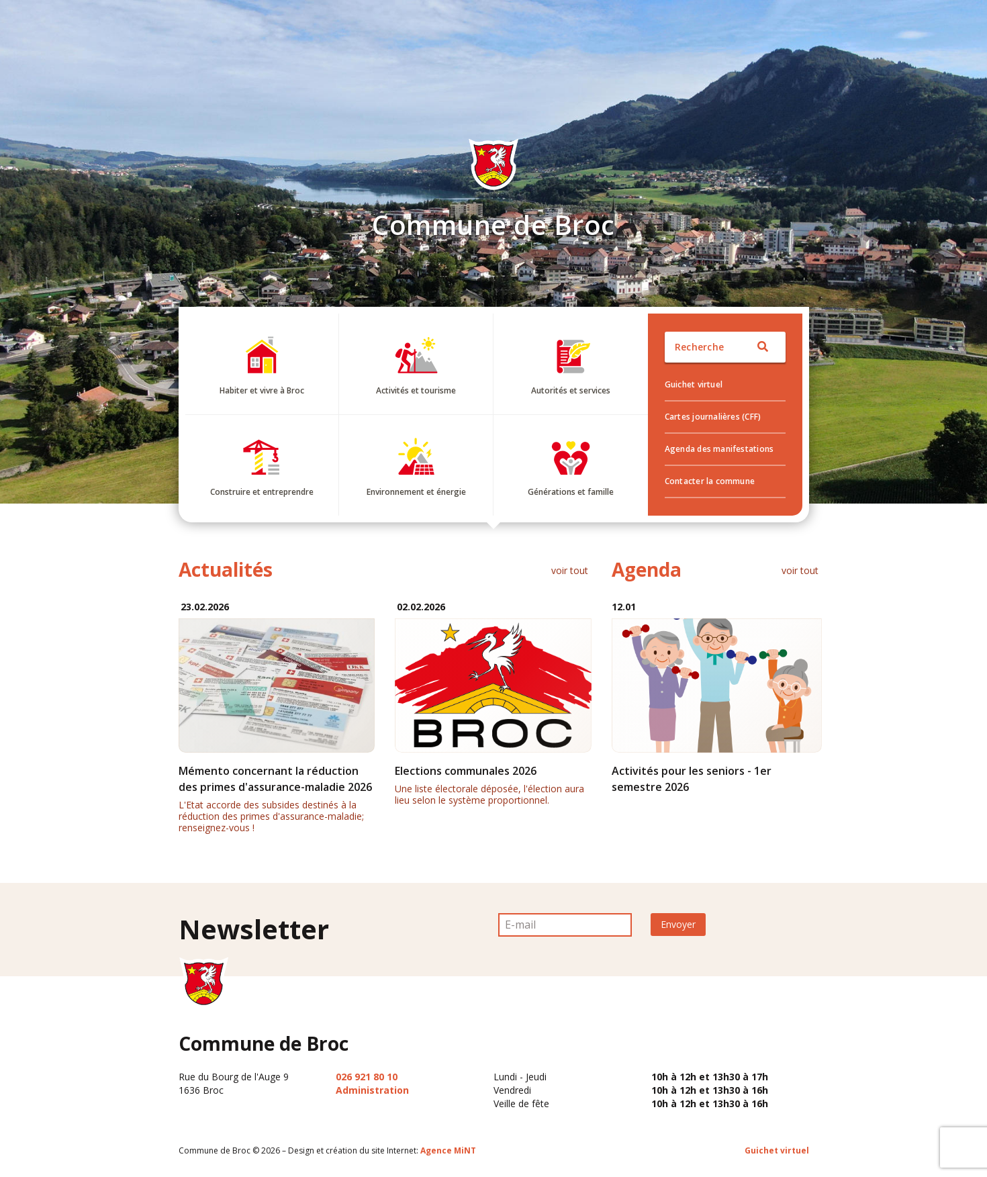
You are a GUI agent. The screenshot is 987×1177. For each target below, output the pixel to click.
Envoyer (678, 924)
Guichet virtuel (693, 384)
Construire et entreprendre (262, 492)
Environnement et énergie (416, 492)
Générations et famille (571, 492)
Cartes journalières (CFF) (713, 416)
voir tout (569, 570)
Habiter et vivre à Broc (262, 390)
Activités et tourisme (416, 390)
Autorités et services (570, 390)
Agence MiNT (448, 1150)
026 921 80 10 (366, 1076)
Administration (372, 1090)
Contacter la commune (710, 481)
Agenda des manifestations (719, 449)
